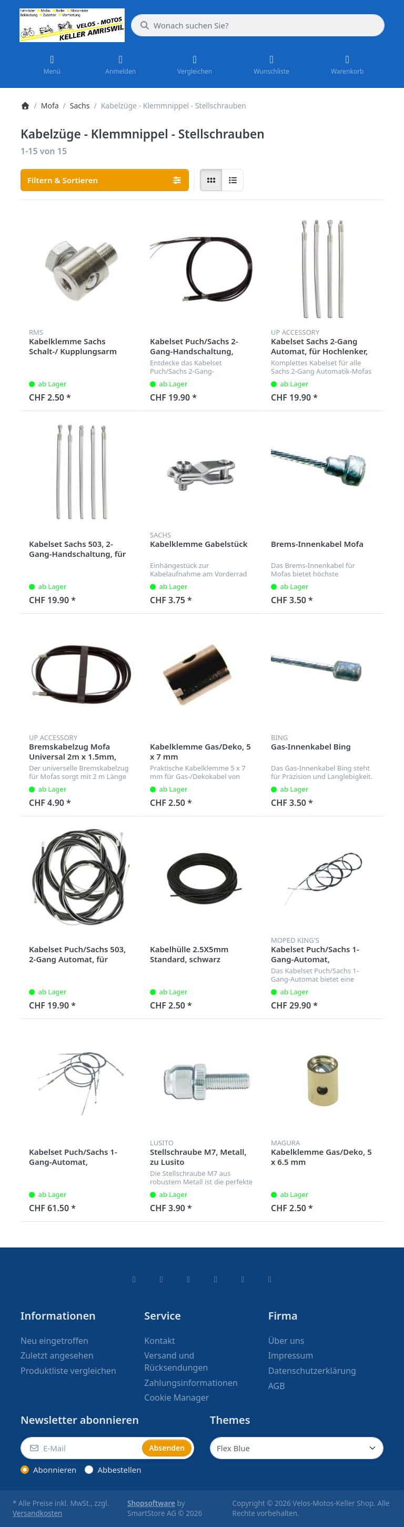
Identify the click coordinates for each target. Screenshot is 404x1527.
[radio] (211, 180)
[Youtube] (243, 1279)
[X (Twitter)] (161, 1279)
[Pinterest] (269, 1279)
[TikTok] (215, 1279)
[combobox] (258, 25)
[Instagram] (188, 1279)
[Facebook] (134, 1279)
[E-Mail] (80, 1448)
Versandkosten (37, 1513)
